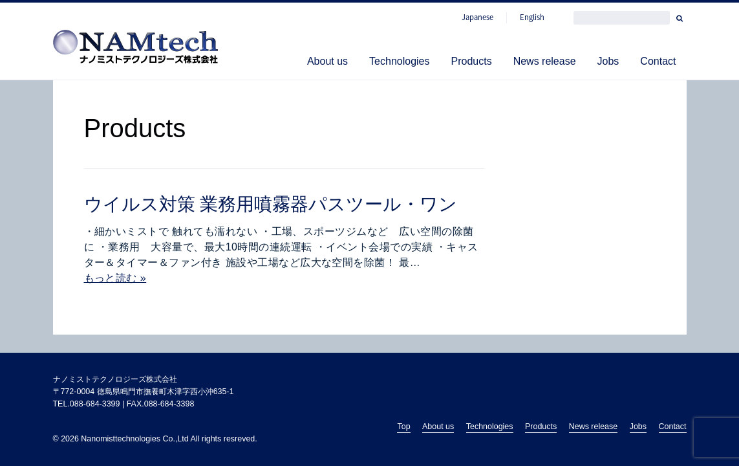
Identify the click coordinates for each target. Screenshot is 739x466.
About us (327, 61)
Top (403, 426)
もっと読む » (115, 277)
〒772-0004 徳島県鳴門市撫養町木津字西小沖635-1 (143, 391)
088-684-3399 (95, 403)
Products (471, 61)
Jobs (608, 61)
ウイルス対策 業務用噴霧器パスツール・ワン (271, 204)
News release (544, 61)
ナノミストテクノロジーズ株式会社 (115, 379)
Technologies (399, 61)
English (532, 17)
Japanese (477, 17)
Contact (658, 61)
